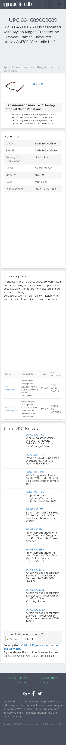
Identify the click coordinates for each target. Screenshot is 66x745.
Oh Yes (12, 639)
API (34, 678)
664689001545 (35, 492)
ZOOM (38, 84)
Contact (45, 682)
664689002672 (35, 569)
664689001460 (35, 434)
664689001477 (35, 454)
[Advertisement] (32, 55)
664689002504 (35, 529)
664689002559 (35, 549)
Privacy (11, 678)
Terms (23, 678)
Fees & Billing (49, 678)
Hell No (29, 639)
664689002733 (35, 589)
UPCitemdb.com (25, 682)
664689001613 (34, 509)
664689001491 (35, 472)
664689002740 (35, 609)
